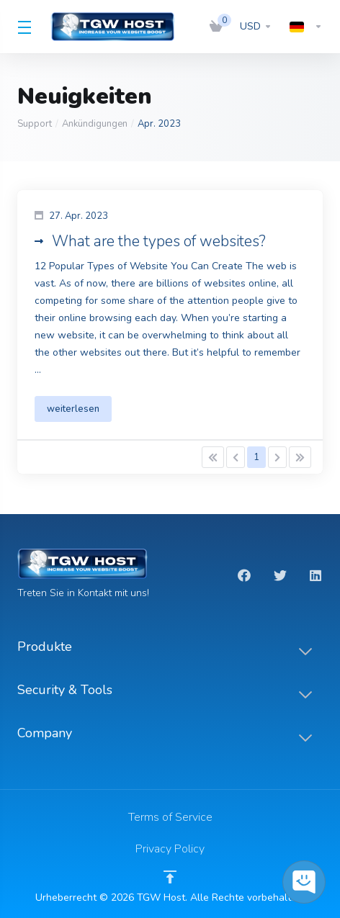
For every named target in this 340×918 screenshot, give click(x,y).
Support (34, 123)
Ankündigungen (95, 123)
